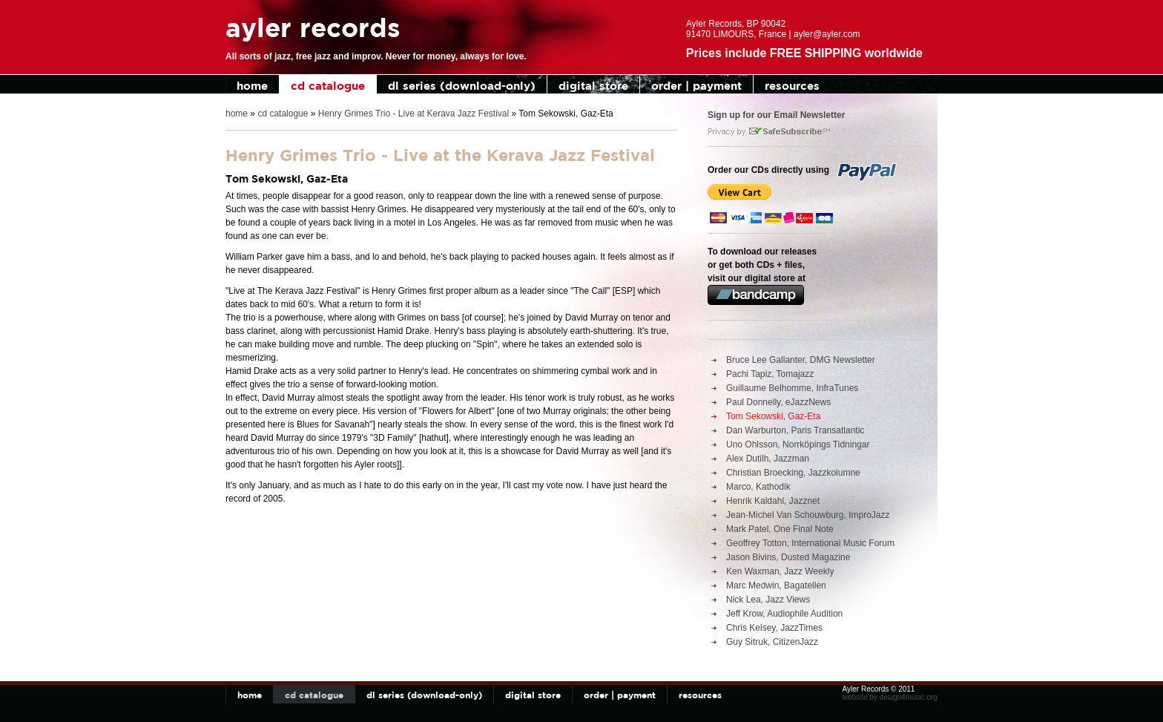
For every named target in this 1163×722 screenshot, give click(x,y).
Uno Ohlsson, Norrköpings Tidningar (797, 444)
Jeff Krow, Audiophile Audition (784, 613)
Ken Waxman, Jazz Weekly (780, 571)
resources (792, 85)
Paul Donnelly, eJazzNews (778, 402)
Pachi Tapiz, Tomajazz (770, 374)
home (252, 85)
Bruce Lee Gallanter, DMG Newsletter (800, 360)
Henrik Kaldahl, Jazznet (773, 501)
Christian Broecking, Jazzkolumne (793, 472)
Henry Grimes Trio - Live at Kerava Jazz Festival (413, 113)
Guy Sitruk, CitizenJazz (772, 642)
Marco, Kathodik (758, 487)
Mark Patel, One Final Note (780, 529)
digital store (593, 85)
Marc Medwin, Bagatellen (776, 585)
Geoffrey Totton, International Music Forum (810, 543)
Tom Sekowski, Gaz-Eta (773, 416)
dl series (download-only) (462, 85)
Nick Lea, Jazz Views (768, 599)
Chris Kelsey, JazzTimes (774, 628)
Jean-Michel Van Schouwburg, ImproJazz (808, 515)
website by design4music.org (890, 697)
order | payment (696, 85)
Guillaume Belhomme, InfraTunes (792, 388)
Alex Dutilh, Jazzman (767, 458)
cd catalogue (328, 85)
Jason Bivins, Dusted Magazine (788, 557)
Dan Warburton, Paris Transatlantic (795, 430)
